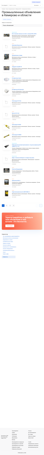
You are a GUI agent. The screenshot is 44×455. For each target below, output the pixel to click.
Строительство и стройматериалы (9, 246)
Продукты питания (6, 243)
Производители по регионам (17, 445)
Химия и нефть (6, 253)
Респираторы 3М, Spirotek (18, 89)
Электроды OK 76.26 (16, 100)
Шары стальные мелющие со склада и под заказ (23, 157)
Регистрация (9, 225)
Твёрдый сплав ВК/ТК (17, 66)
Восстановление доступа (33, 447)
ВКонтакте (2, 432)
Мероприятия (14, 437)
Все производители (32, 432)
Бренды (13, 439)
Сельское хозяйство (7, 245)
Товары (13, 432)
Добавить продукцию (36, 2)
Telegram (5, 432)
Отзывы (30, 430)
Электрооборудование (17, 169)
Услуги (4, 252)
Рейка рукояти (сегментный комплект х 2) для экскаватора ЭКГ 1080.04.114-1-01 (26, 145)
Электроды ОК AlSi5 (16, 124)
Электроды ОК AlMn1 (17, 134)
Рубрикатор (5, 256)
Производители (15, 430)
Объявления (14, 434)
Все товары (30, 434)
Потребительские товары (8, 241)
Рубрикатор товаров (16, 447)
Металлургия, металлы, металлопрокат (10, 238)
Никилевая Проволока (17, 45)
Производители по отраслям (17, 443)
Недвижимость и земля (7, 239)
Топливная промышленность (8, 250)
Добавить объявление (7, 19)
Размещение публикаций (33, 445)
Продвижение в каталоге (33, 443)
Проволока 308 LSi (16, 180)
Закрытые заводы (32, 436)
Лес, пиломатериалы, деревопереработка (11, 236)
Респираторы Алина (16, 78)
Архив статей (30, 437)
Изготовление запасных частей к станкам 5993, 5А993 (24, 33)
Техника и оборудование (8, 248)
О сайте (29, 441)
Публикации (14, 436)
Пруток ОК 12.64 (15, 113)
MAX (8, 432)
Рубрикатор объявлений (17, 449)
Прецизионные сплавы (17, 55)
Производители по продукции (18, 441)
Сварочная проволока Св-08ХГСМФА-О (21, 191)
